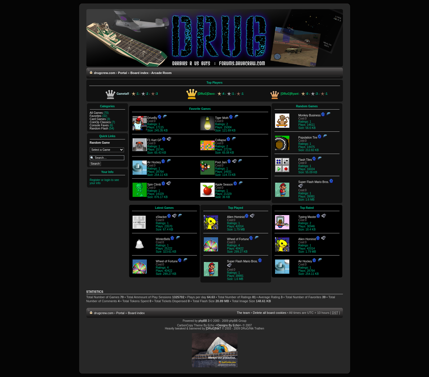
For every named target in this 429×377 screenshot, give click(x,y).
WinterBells (163, 239)
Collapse (220, 140)
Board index (140, 73)
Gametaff (123, 93)
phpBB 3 (203, 320)
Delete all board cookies (269, 312)
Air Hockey (154, 162)
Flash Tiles (305, 159)
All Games (96, 112)
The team (243, 312)
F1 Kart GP (154, 140)
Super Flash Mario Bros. (313, 182)
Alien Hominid (236, 217)
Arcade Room (161, 73)
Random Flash (99, 128)
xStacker (161, 217)
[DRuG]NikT (213, 328)
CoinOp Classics (100, 122)
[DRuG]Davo (206, 93)
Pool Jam (221, 162)
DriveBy (152, 118)
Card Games (98, 119)
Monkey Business (309, 115)
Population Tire (308, 137)
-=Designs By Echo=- (228, 325)
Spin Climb (154, 184)
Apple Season (224, 184)
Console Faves (99, 125)
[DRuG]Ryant (290, 93)
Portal (122, 73)
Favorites (95, 116)
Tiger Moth (222, 118)
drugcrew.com (104, 73)
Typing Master (307, 217)
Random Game (100, 142)
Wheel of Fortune (167, 261)
